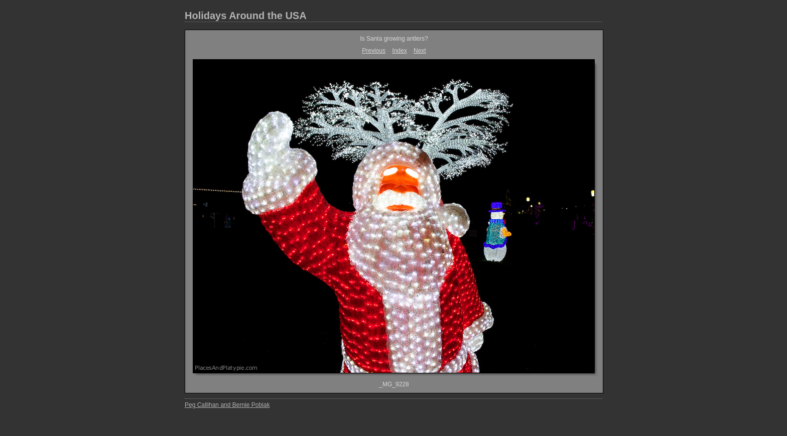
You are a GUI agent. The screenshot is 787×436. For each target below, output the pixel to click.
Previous (373, 50)
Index (399, 50)
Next (420, 50)
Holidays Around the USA (246, 15)
